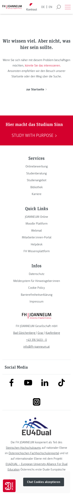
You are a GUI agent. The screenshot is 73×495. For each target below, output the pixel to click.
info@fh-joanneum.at (36, 347)
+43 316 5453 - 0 (36, 340)
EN (50, 7)
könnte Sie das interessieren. (43, 65)
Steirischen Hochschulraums (23, 448)
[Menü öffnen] (68, 7)
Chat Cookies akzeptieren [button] (43, 482)
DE (43, 7)
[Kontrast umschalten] (31, 7)
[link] (36, 166)
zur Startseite (36, 89)
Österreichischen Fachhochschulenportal (34, 453)
